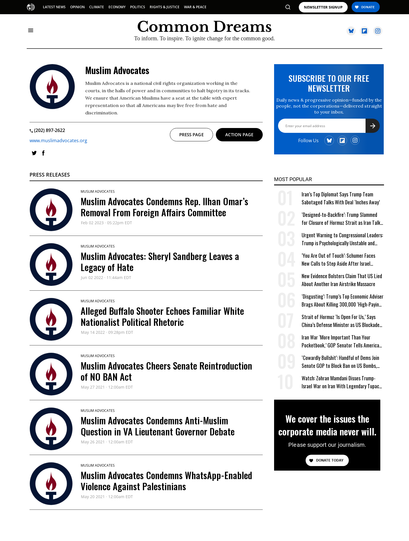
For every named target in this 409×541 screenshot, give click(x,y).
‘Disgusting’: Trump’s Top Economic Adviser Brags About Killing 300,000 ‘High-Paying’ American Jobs (342, 300)
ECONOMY (117, 7)
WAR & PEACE (195, 7)
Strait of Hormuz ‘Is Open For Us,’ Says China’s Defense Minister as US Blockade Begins (340, 321)
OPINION (77, 7)
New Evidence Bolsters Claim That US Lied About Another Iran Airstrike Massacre (342, 280)
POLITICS (137, 7)
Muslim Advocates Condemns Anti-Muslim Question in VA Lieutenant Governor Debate (158, 426)
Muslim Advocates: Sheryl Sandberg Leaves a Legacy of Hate (160, 261)
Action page (239, 134)
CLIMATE (96, 7)
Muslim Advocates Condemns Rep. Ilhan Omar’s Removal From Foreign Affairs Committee (164, 206)
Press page (191, 134)
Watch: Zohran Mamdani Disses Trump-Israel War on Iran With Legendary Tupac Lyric (340, 382)
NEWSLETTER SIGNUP (323, 7)
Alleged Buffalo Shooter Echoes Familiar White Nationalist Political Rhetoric (162, 316)
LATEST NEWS (54, 7)
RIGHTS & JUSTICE (165, 7)
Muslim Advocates (98, 191)
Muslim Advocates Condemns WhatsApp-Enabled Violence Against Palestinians (166, 480)
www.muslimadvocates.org (58, 140)
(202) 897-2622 (47, 130)
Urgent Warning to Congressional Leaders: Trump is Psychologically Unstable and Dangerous (342, 239)
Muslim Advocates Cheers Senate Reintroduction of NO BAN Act (166, 371)
